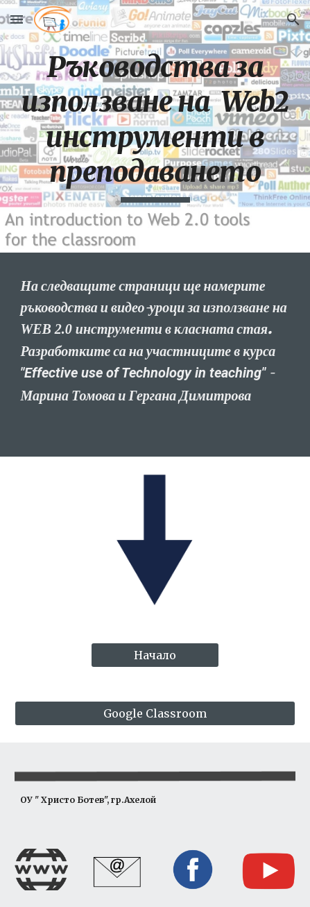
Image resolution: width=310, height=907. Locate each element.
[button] (16, 19)
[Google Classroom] (154, 713)
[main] (155, 126)
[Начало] (155, 655)
